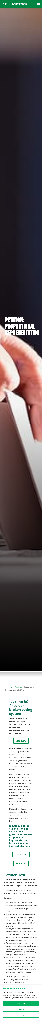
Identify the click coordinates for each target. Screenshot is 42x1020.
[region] (21, 1002)
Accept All (21, 1003)
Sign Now (21, 740)
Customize (21, 1009)
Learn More (21, 854)
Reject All (21, 1015)
